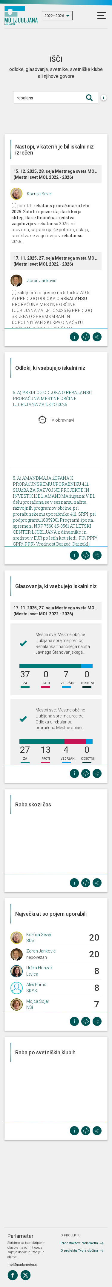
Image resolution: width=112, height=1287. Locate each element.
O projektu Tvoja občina (79, 1251)
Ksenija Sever (39, 193)
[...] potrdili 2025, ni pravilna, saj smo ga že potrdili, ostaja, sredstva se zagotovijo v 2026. (50, 223)
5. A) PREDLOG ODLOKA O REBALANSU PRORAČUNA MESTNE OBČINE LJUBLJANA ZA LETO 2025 (52, 398)
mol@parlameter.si (22, 1265)
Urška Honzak (39, 967)
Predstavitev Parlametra (79, 1243)
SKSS (31, 990)
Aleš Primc (36, 984)
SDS (30, 940)
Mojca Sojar (37, 1001)
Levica (32, 974)
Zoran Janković (41, 280)
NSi (29, 1007)
